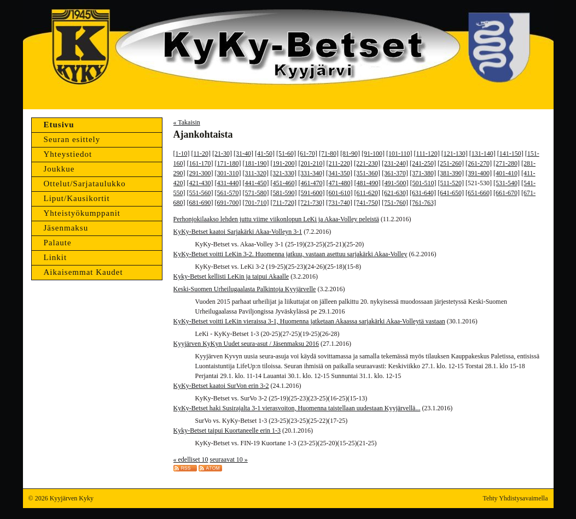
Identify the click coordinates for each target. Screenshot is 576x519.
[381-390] (451, 173)
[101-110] (399, 153)
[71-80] (329, 153)
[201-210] (312, 163)
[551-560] (200, 193)
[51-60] (286, 153)
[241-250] (423, 163)
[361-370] (395, 173)
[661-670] (506, 193)
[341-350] (339, 173)
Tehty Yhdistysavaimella (515, 498)
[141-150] (510, 153)
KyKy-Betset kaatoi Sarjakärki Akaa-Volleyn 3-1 (237, 231)
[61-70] (307, 153)
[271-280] (506, 163)
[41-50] (265, 153)
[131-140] (482, 153)
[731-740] (339, 203)
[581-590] (284, 193)
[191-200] (284, 163)
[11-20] (201, 153)
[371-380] (423, 173)
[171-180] (228, 163)
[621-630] (395, 193)
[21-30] (222, 153)
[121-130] (454, 153)
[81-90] (350, 153)
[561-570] (228, 193)
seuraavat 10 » (228, 459)
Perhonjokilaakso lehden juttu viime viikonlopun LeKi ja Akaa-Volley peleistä (276, 219)
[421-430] (200, 183)
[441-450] (256, 183)
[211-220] (340, 163)
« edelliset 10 (190, 459)
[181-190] (256, 163)
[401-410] (506, 173)
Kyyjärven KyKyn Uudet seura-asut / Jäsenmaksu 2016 (246, 343)
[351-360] (367, 173)
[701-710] (256, 203)
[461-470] (312, 183)
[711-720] (284, 203)
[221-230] (367, 163)
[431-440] (228, 183)
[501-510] (423, 183)
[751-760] (395, 203)
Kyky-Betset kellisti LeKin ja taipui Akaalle (231, 276)
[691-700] (228, 203)
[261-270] (479, 163)
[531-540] (506, 183)
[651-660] (479, 193)
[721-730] (311, 203)
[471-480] (340, 183)
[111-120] (427, 153)
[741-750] (367, 203)
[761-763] (423, 203)
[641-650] (451, 193)
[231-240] (395, 163)
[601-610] (340, 193)
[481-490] (367, 183)
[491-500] (395, 183)
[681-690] (200, 203)
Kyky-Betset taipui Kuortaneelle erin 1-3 (227, 430)
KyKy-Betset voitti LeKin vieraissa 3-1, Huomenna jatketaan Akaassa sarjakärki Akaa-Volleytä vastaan (309, 321)
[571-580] (256, 193)
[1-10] (181, 153)
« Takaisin (186, 122)
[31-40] (243, 153)
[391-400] (479, 173)
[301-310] (228, 173)
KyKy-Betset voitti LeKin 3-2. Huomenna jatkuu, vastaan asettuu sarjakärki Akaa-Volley (290, 254)
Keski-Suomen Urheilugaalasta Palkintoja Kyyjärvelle (244, 289)
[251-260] (451, 163)
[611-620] (367, 193)
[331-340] (311, 173)
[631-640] (423, 193)
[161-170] (200, 163)
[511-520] (451, 183)
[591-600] (312, 193)
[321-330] (283, 173)
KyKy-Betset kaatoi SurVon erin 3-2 (221, 386)
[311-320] (256, 173)
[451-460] (284, 183)
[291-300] (200, 173)
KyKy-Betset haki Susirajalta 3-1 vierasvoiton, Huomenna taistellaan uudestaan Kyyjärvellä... (297, 408)
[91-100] (373, 153)
